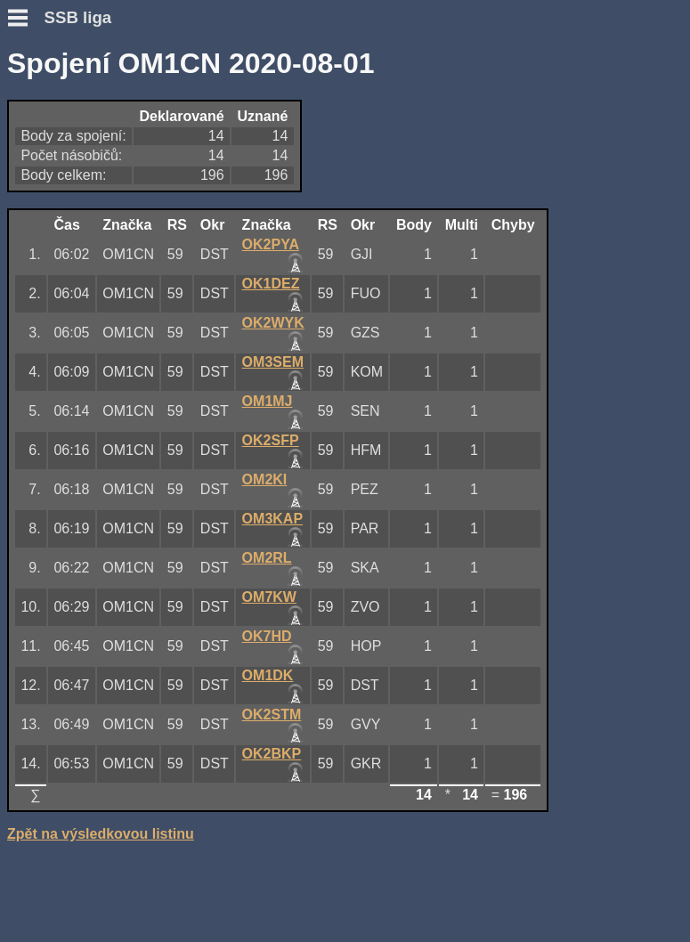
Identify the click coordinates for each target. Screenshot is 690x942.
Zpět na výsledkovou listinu (100, 833)
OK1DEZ (271, 283)
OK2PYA (270, 244)
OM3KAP (272, 518)
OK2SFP (270, 440)
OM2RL (267, 557)
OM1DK (268, 675)
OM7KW (269, 597)
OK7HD (267, 636)
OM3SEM (273, 361)
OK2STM (272, 714)
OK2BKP (272, 753)
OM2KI (265, 479)
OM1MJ (267, 401)
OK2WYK (273, 322)
